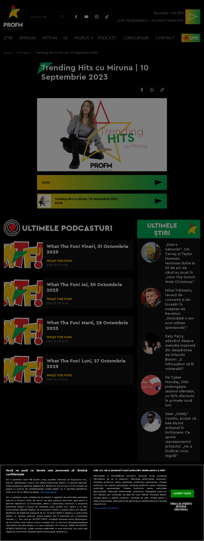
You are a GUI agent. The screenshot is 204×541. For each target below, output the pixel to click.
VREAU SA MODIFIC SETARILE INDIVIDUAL (181, 506)
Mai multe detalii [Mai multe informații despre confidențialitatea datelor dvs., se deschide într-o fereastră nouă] (48, 492)
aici (16, 519)
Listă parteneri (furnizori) (105, 508)
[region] (102, 503)
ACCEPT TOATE (182, 493)
